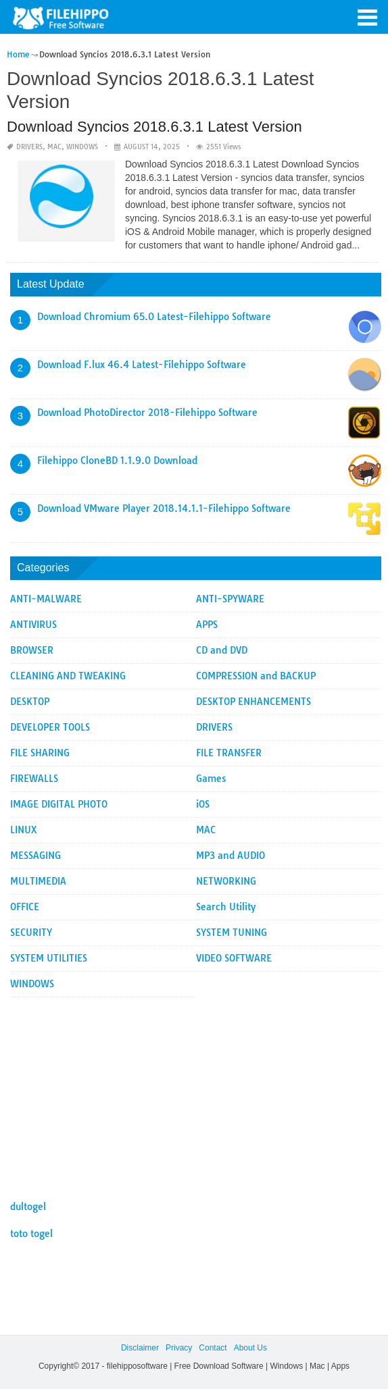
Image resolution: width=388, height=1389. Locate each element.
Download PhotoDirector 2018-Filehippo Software (147, 413)
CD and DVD (221, 650)
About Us (250, 1348)
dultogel (28, 1207)
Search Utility (226, 907)
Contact (212, 1348)
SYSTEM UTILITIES (48, 958)
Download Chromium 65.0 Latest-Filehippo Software (154, 317)
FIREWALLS (34, 778)
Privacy (179, 1348)
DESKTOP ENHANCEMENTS (253, 702)
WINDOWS (82, 146)
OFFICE (24, 907)
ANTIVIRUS (33, 625)
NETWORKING (226, 881)
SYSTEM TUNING (231, 932)
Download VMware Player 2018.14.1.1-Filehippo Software (164, 508)
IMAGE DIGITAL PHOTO (58, 804)
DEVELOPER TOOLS (50, 727)
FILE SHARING (40, 753)
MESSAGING (35, 855)
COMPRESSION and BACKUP (256, 676)
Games (211, 778)
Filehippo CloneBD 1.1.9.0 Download (117, 460)
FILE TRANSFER (229, 753)
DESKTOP (29, 702)
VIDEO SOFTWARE (234, 958)
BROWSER (31, 650)
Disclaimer (140, 1348)
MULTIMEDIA (38, 881)
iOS (203, 804)
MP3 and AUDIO (230, 855)
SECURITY (31, 932)
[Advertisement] (195, 1091)
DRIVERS (29, 146)
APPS (207, 625)
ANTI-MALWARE (46, 599)
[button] (367, 16)
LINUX (23, 830)
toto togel (31, 1234)
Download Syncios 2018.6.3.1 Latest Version (154, 126)
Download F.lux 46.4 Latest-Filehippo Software (141, 365)
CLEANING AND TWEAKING (68, 676)
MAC (54, 146)
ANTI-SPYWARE (230, 599)
